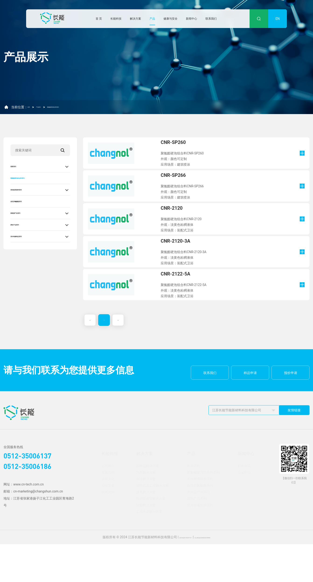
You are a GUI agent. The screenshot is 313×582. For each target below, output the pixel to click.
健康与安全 (170, 18)
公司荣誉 (108, 523)
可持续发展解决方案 (151, 536)
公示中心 (244, 510)
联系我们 (211, 18)
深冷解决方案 (146, 517)
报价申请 (290, 424)
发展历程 (108, 510)
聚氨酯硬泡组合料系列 (76, 109)
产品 (152, 18)
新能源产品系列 (23, 213)
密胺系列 (17, 166)
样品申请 (250, 424)
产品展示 (46, 109)
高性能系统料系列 (25, 190)
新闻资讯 (244, 503)
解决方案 (135, 18)
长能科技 (116, 18)
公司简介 (108, 503)
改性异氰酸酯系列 (25, 201)
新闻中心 (191, 18)
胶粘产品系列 (21, 225)
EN (277, 19)
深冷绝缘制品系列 (25, 236)
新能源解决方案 (147, 503)
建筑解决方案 (146, 530)
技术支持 (108, 530)
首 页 (99, 18)
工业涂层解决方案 (149, 549)
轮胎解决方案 (146, 543)
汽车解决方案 (146, 510)
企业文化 (108, 517)
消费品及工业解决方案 (152, 523)
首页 (31, 109)
